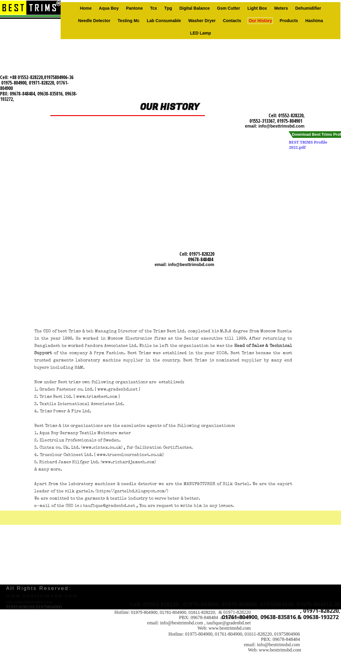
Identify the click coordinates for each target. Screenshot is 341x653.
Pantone (134, 8)
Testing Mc (128, 20)
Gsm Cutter (228, 8)
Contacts (232, 20)
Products (288, 20)
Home (86, 8)
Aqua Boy (109, 8)
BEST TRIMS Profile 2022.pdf (308, 144)
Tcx (153, 8)
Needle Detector (94, 20)
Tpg (168, 8)
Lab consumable (164, 20)
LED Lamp (200, 33)
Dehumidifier (308, 8)
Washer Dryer (202, 20)
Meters (281, 8)
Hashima (314, 20)
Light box (257, 8)
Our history (260, 20)
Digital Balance (194, 8)
